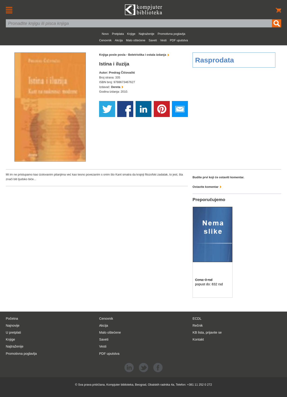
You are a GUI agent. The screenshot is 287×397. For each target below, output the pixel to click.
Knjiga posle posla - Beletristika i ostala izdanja (134, 54)
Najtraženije (146, 34)
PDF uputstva (179, 40)
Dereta (117, 87)
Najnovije (13, 325)
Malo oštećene (135, 40)
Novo (105, 34)
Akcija (119, 40)
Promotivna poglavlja (171, 34)
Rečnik (198, 325)
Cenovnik (105, 40)
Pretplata (118, 34)
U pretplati (13, 332)
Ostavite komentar (207, 187)
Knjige (131, 34)
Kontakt (198, 339)
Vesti (163, 40)
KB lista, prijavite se (207, 332)
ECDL (197, 318)
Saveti (153, 40)
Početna (12, 318)
